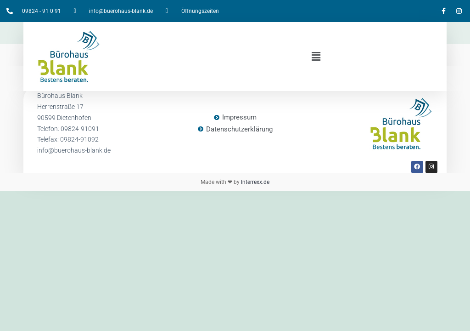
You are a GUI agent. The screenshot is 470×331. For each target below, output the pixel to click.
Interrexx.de (254, 182)
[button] (316, 56)
